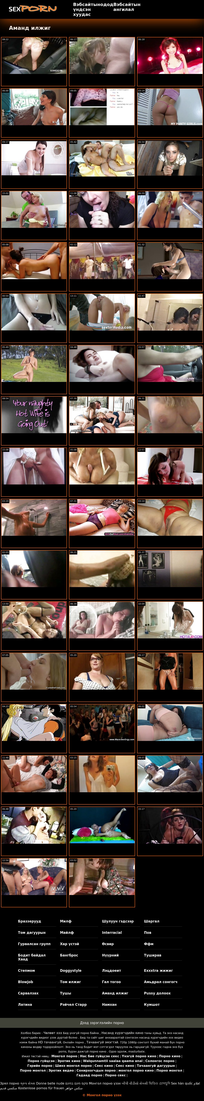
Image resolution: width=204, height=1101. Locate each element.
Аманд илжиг (115, 993)
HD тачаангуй (49, 1042)
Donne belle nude (50, 1083)
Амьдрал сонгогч (161, 982)
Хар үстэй (69, 944)
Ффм (149, 944)
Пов (147, 933)
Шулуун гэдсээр (118, 921)
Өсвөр (108, 944)
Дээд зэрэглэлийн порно (102, 1023)
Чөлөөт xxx (52, 1033)
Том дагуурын (32, 933)
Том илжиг (70, 982)
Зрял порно (9, 1083)
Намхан (109, 1005)
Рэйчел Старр (73, 1005)
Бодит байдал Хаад (32, 957)
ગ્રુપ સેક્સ (27, 1083)
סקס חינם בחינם (76, 1083)
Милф (66, 921)
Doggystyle (70, 971)
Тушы (65, 993)
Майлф (67, 933)
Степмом (26, 971)
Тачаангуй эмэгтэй (102, 1042)
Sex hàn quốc (182, 1083)
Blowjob (25, 982)
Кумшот (152, 1005)
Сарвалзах (28, 993)
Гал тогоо (111, 982)
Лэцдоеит (111, 971)
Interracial (112, 933)
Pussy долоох (157, 993)
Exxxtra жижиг (158, 971)
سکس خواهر (74, 1088)
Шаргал (151, 921)
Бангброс (69, 955)
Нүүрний (110, 955)
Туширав (152, 955)
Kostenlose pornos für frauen (41, 1088)
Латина (25, 1005)
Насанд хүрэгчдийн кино (122, 1033)
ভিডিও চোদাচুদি (159, 1083)
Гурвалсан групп (34, 944)
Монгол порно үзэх (105, 1083)
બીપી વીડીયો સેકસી (135, 1083)
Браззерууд (29, 921)
